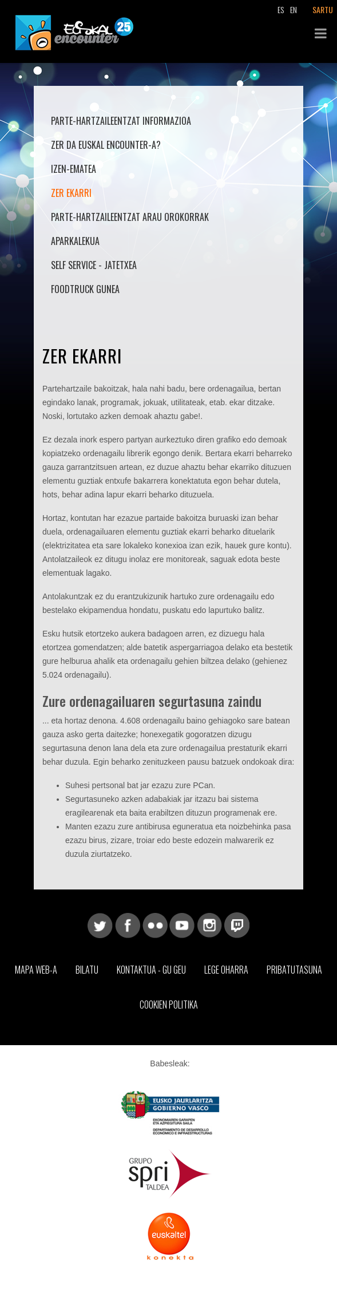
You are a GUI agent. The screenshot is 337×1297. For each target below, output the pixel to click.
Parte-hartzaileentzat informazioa (121, 121)
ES (280, 9)
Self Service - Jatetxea (94, 265)
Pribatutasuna (294, 969)
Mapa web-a (36, 969)
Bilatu (87, 969)
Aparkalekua (75, 241)
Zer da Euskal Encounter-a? (106, 145)
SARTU (322, 9)
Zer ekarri (71, 193)
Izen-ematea (73, 169)
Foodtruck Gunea (85, 289)
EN (293, 9)
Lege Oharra (226, 969)
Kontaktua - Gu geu (151, 969)
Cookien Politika (169, 1004)
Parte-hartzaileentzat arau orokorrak (130, 217)
